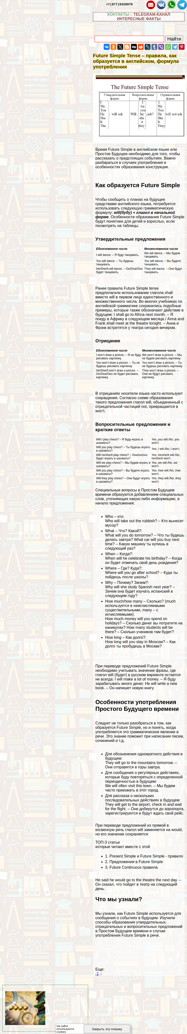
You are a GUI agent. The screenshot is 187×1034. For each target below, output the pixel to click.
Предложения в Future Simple (136, 862)
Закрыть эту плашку (107, 1029)
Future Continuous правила (133, 867)
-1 (97, 974)
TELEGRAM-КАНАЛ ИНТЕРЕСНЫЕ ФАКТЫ (143, 16)
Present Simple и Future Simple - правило (146, 856)
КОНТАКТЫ (118, 14)
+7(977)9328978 (119, 4)
